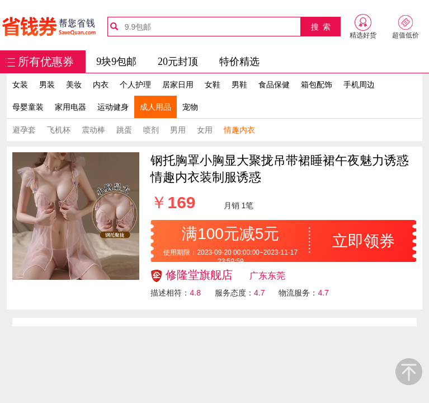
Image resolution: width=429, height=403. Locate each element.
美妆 (74, 84)
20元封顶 (178, 61)
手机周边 (359, 84)
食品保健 (274, 84)
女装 (20, 84)
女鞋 (212, 84)
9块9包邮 (116, 61)
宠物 (190, 106)
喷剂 (151, 129)
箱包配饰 (316, 84)
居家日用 (178, 84)
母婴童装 (28, 106)
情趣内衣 (239, 129)
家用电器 (70, 106)
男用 (178, 129)
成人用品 (155, 106)
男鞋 (239, 84)
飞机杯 (58, 129)
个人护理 (135, 84)
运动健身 (113, 106)
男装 (47, 84)
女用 (205, 129)
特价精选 (239, 61)
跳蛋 (124, 129)
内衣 (101, 84)
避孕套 (24, 129)
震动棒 (93, 129)
